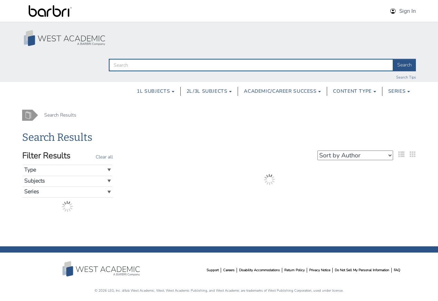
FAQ (397, 270)
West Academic (101, 268)
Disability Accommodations (259, 270)
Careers (229, 270)
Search (404, 65)
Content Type (354, 91)
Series (399, 91)
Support (213, 270)
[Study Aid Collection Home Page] (65, 38)
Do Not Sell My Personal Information (362, 270)
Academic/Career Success (282, 91)
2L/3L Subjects (209, 91)
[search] (251, 65)
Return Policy (294, 270)
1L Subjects (155, 91)
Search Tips (406, 77)
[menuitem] (155, 91)
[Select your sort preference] (355, 155)
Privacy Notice (319, 270)
